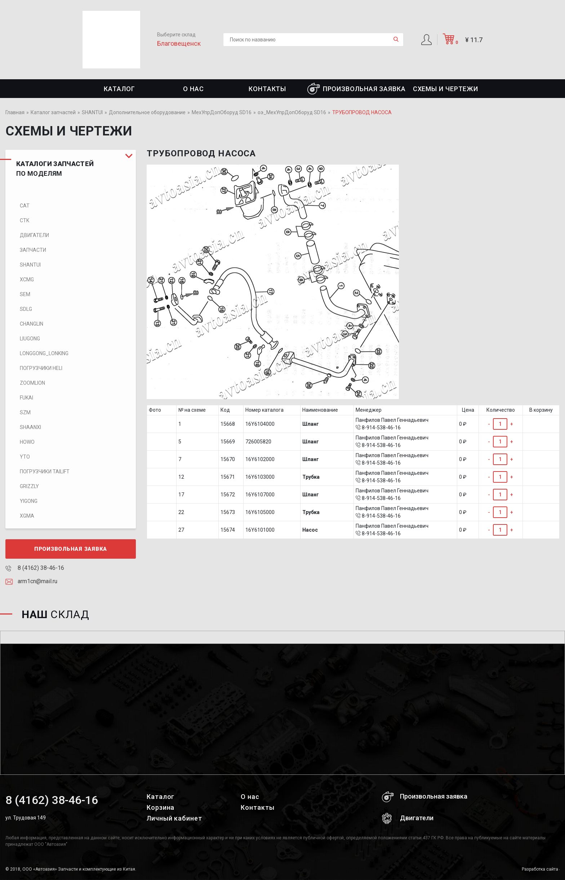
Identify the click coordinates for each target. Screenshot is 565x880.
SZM (25, 412)
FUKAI (26, 398)
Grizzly (29, 486)
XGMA (27, 516)
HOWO (27, 442)
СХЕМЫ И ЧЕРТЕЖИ (446, 89)
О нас (193, 89)
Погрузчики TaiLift (45, 471)
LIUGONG (30, 338)
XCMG (27, 279)
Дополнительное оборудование (147, 112)
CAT (25, 206)
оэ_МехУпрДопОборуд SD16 (292, 112)
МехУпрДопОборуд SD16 (222, 112)
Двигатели (34, 235)
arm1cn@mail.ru (31, 581)
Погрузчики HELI (41, 368)
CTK (24, 220)
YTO (25, 457)
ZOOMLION (32, 383)
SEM (25, 294)
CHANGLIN (31, 324)
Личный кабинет (174, 818)
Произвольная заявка (356, 88)
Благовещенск (179, 43)
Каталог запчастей (53, 112)
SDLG (26, 309)
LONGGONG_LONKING (44, 353)
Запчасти (33, 250)
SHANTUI (92, 112)
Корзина (160, 807)
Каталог (119, 89)
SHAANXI (30, 427)
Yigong (28, 501)
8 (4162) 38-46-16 (34, 567)
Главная (15, 112)
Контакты (267, 89)
